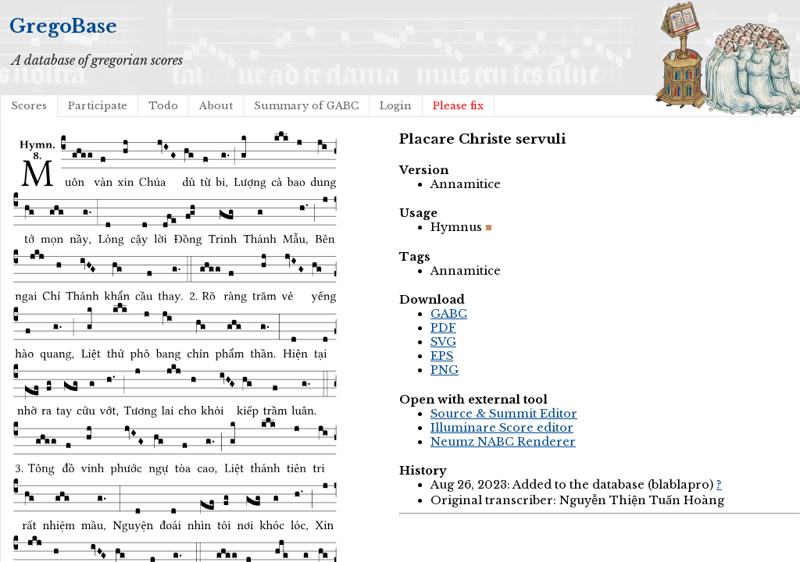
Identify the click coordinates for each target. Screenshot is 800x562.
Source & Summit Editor (503, 414)
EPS (441, 356)
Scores (29, 105)
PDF (443, 328)
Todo (163, 105)
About (216, 105)
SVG (443, 342)
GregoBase (63, 26)
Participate (97, 105)
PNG (444, 370)
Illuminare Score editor (501, 428)
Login (396, 105)
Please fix (458, 105)
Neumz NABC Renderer (503, 442)
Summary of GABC (306, 105)
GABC (448, 314)
